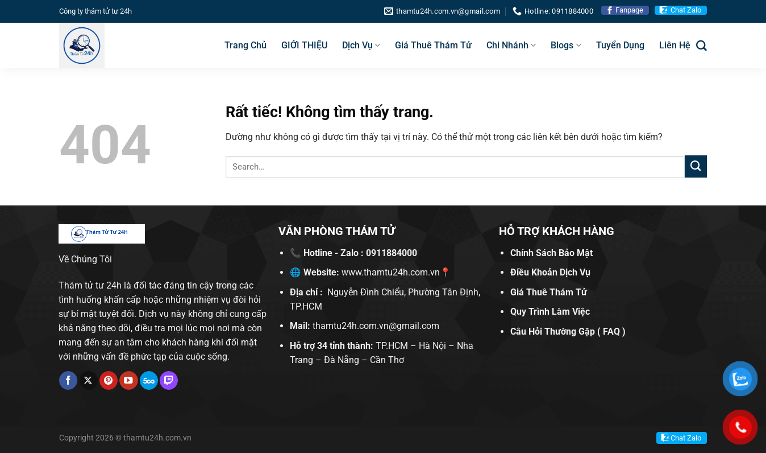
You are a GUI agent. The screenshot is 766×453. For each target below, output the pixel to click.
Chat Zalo (686, 10)
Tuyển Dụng (620, 45)
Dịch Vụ (361, 45)
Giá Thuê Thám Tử (433, 45)
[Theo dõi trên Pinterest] (108, 380)
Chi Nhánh (511, 45)
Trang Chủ (245, 45)
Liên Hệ (674, 45)
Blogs (566, 45)
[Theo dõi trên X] (89, 380)
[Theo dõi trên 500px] (149, 380)
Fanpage (629, 10)
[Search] (701, 46)
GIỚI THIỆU (304, 45)
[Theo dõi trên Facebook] (68, 380)
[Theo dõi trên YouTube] (128, 380)
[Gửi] (696, 166)
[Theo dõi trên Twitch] (169, 380)
